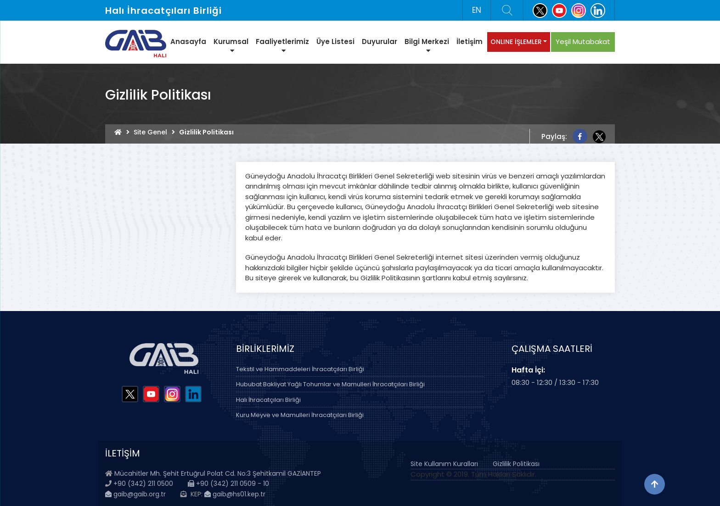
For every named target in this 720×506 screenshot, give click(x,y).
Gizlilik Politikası (516, 463)
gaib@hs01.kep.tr (234, 494)
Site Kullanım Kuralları (444, 463)
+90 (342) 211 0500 (143, 483)
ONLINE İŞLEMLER (516, 41)
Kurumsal (231, 45)
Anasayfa (188, 41)
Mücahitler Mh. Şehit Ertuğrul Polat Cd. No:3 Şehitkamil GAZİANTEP (217, 473)
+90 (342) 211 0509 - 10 (228, 483)
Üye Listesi (335, 41)
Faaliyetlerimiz (282, 45)
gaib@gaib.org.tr (135, 494)
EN (476, 10)
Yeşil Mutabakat (583, 41)
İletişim (469, 41)
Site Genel (150, 132)
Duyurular (379, 41)
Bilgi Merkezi (427, 45)
